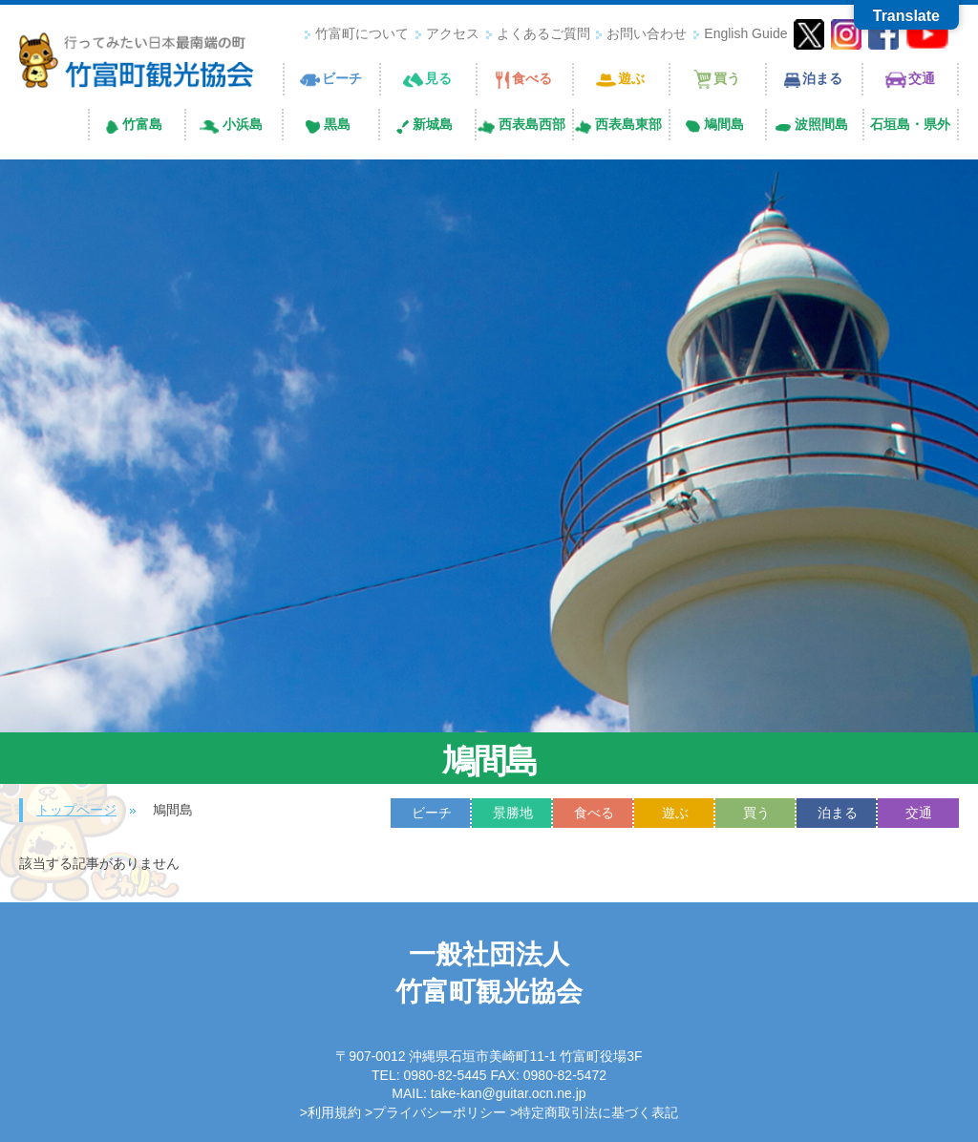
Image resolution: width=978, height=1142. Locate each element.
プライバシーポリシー (439, 1112)
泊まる (838, 812)
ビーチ (432, 812)
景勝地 (513, 812)
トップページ (76, 809)
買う (756, 812)
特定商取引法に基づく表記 (598, 1112)
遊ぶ (675, 812)
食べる (594, 812)
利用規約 (334, 1112)
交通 (918, 812)
